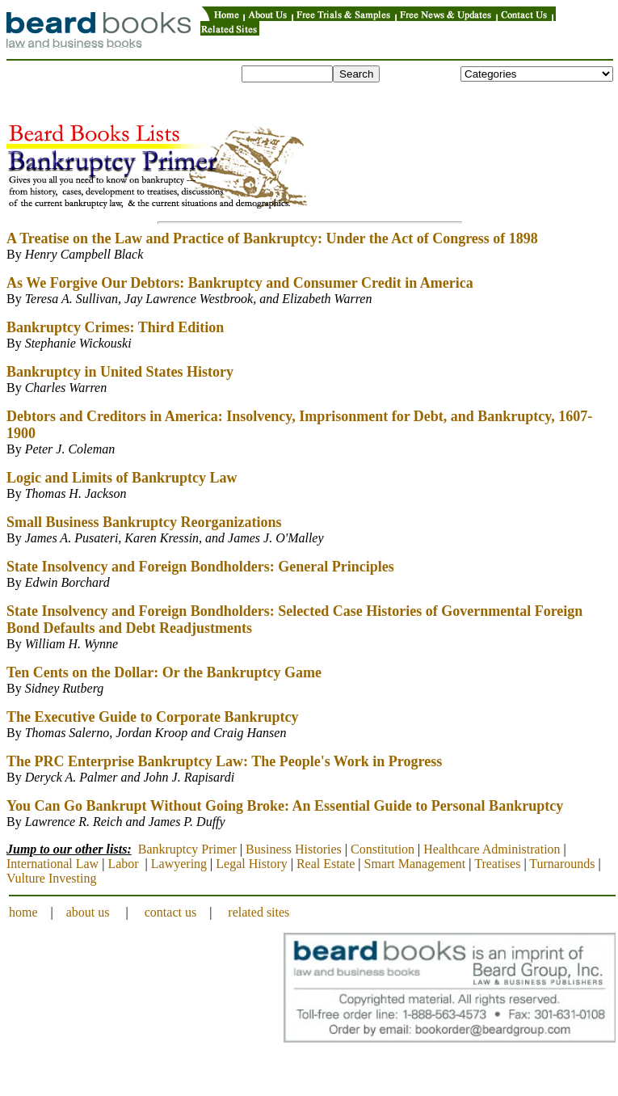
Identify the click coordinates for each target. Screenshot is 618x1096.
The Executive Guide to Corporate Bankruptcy (152, 717)
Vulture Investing (51, 878)
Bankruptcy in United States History (119, 372)
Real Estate (325, 863)
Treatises (497, 863)
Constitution (382, 849)
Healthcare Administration (491, 849)
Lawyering (179, 863)
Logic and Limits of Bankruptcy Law (122, 478)
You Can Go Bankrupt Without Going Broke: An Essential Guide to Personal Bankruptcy (284, 806)
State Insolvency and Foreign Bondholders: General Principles (200, 567)
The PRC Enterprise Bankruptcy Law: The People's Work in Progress (224, 761)
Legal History (251, 863)
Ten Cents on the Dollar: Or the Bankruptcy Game (164, 672)
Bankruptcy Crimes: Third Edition (115, 327)
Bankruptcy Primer (187, 849)
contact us (170, 912)
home (23, 912)
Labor (122, 863)
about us (88, 912)
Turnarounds (562, 863)
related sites (258, 912)
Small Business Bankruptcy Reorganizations (144, 522)
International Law (52, 863)
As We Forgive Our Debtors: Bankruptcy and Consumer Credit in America (239, 283)
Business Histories (294, 849)
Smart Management (415, 863)
